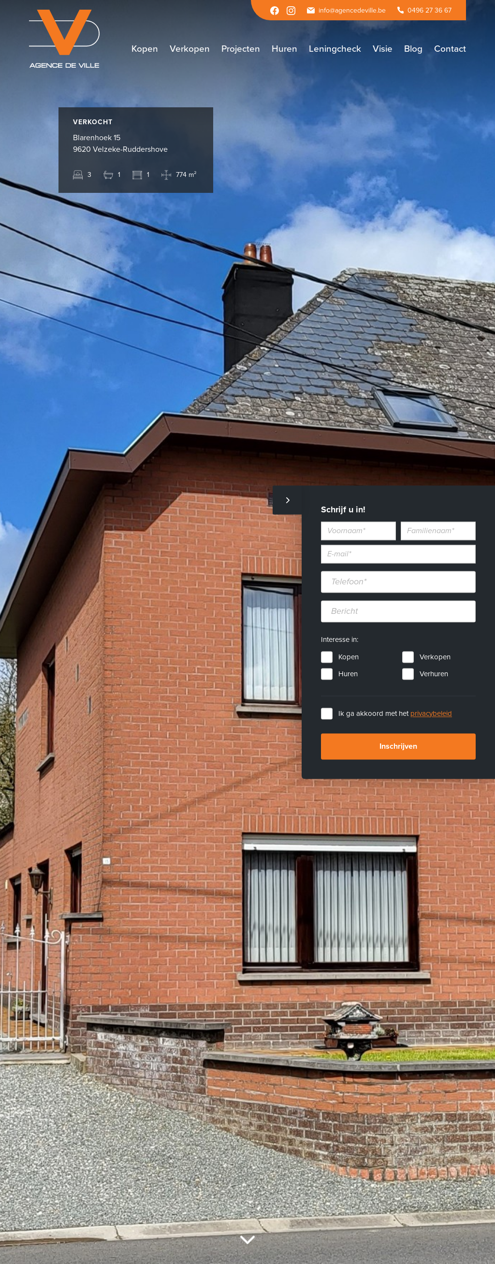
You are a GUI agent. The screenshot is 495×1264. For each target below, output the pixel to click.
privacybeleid (431, 713)
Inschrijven (398, 746)
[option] (247, 632)
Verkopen (435, 657)
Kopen (348, 657)
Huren (348, 673)
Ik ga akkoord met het (395, 713)
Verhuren (434, 673)
